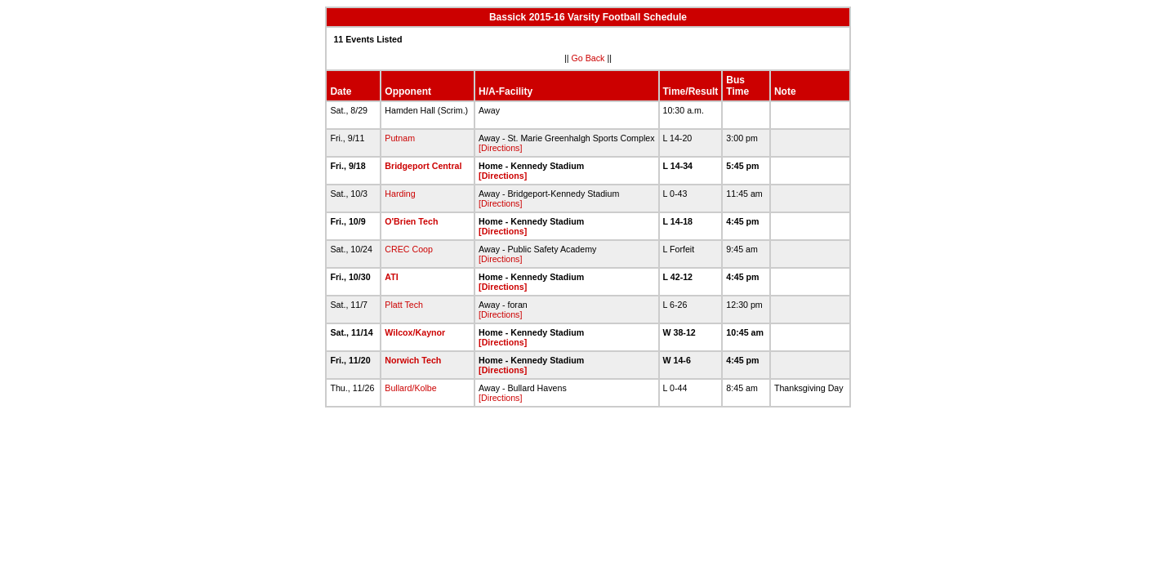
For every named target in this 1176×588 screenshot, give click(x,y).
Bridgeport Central (423, 166)
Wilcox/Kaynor (415, 332)
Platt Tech (404, 305)
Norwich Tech (413, 360)
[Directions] (500, 148)
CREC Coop (409, 249)
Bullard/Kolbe (410, 388)
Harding (400, 193)
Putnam (400, 138)
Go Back (588, 58)
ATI (391, 277)
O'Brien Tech (411, 221)
